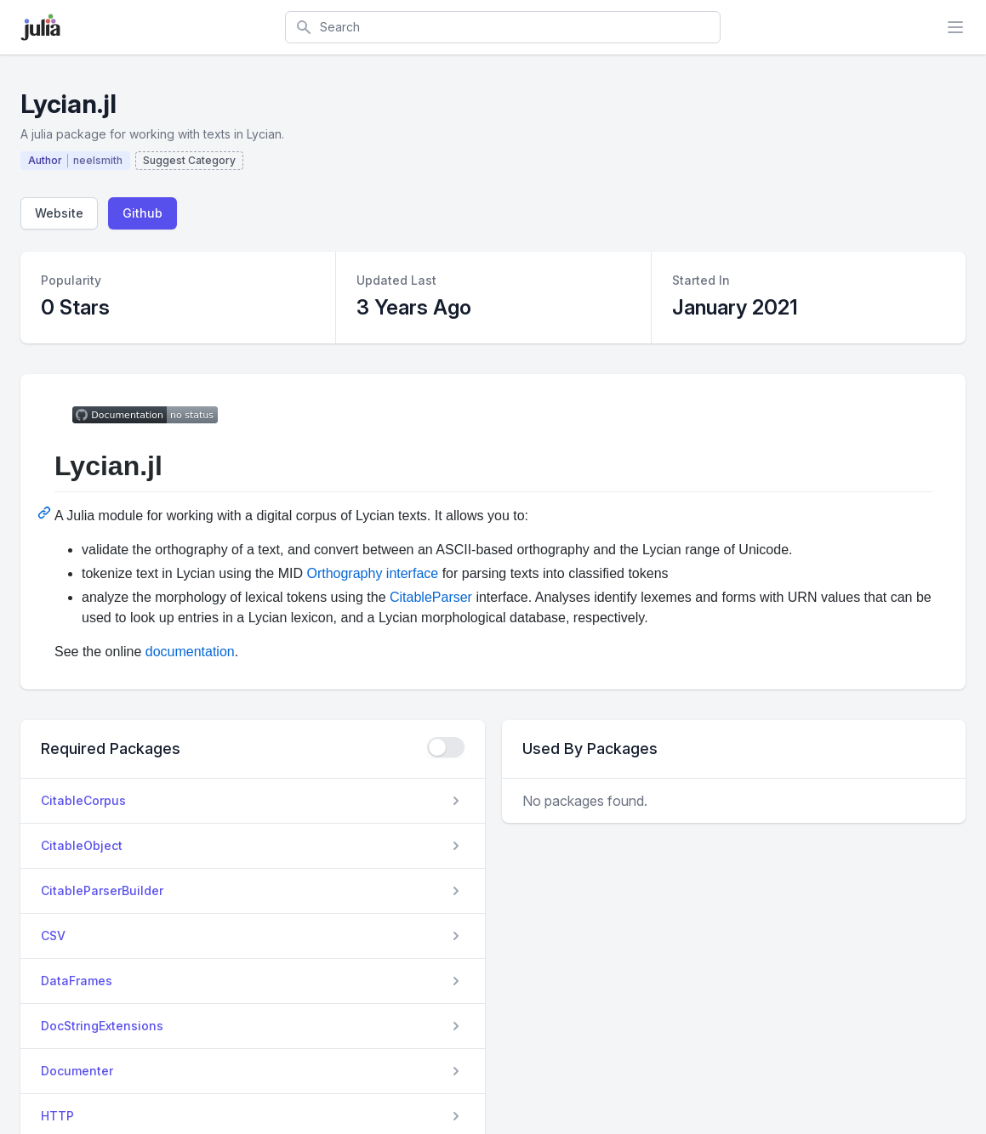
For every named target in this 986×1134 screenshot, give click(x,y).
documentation (190, 651)
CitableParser (431, 597)
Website (59, 213)
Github (142, 213)
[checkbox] (446, 747)
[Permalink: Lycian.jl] (45, 512)
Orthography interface (372, 573)
